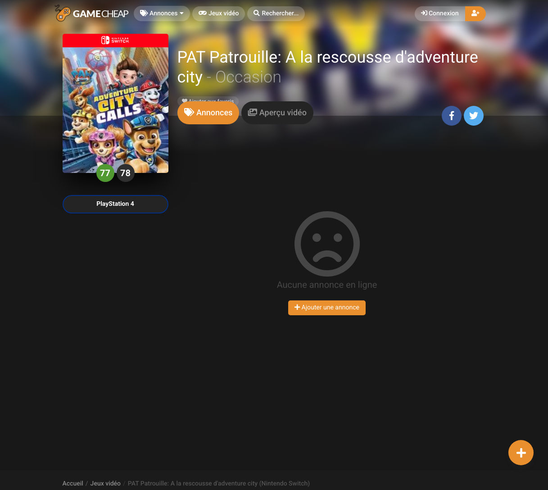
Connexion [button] (440, 13)
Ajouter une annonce (326, 307)
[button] (276, 13)
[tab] (208, 112)
